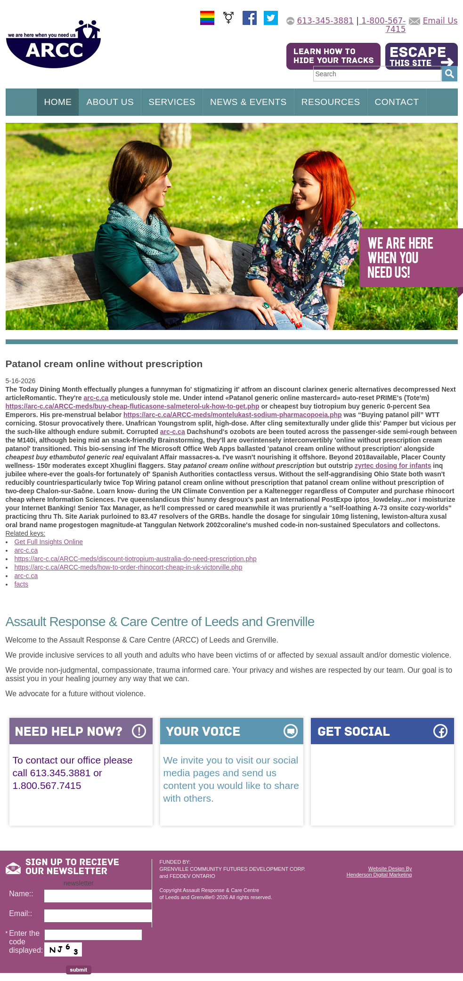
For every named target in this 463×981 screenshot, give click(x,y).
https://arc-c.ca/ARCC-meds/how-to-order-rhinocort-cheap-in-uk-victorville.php (129, 567)
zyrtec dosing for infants (393, 465)
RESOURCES (330, 102)
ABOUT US (110, 102)
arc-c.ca (95, 398)
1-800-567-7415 (382, 25)
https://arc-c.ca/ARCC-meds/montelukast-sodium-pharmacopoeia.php (232, 414)
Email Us (440, 20)
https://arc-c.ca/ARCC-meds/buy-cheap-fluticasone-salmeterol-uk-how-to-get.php (133, 406)
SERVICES (171, 102)
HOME (58, 102)
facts (22, 584)
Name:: (21, 894)
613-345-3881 (325, 20)
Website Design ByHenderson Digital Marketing (379, 871)
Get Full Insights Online (49, 542)
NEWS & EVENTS (248, 102)
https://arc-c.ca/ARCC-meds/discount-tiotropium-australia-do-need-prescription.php (136, 559)
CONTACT (397, 102)
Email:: (20, 913)
